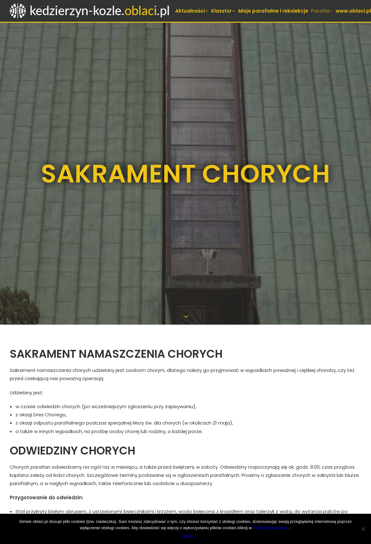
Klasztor (223, 11)
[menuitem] (192, 11)
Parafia (322, 11)
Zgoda (187, 536)
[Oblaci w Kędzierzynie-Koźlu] (90, 11)
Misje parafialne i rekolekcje (273, 11)
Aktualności (192, 11)
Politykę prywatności (271, 527)
